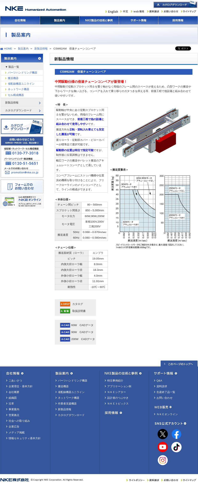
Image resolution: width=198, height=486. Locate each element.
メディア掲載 (17, 432)
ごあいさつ (15, 380)
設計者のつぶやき (118, 397)
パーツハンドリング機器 (22, 72)
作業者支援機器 (67, 403)
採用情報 (178, 20)
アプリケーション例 (119, 386)
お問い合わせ (165, 397)
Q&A (159, 380)
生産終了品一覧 (166, 392)
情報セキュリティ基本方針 (25, 438)
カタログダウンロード (71, 415)
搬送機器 (13, 78)
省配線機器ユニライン (21, 83)
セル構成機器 (16, 95)
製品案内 (59, 20)
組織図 (13, 397)
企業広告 (14, 426)
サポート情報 (138, 20)
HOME (8, 48)
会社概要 (14, 392)
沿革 (11, 403)
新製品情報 (41, 48)
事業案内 (14, 409)
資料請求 (162, 386)
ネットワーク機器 (18, 89)
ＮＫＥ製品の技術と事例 (99, 20)
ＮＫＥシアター (116, 392)
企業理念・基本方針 (21, 386)
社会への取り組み (19, 420)
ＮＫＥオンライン (167, 414)
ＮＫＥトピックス (118, 403)
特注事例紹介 (115, 380)
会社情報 (20, 20)
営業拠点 (14, 415)
